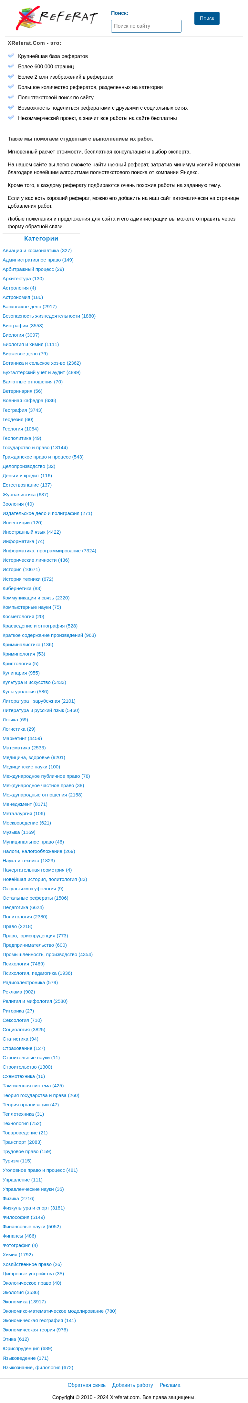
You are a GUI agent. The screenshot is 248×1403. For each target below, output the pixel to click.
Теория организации (31, 1104)
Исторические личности (36, 560)
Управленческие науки (33, 1189)
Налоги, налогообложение (39, 851)
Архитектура (23, 278)
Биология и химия (31, 344)
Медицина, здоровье (34, 757)
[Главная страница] (57, 18)
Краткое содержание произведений (49, 635)
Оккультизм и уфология (33, 888)
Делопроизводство (29, 466)
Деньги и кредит (27, 475)
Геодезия (18, 419)
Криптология (20, 663)
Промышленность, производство (48, 954)
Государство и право (35, 447)
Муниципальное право (33, 842)
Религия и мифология (35, 1001)
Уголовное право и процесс (40, 1170)
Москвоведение (27, 822)
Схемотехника (24, 1076)
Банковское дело (30, 306)
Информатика (23, 541)
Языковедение (25, 1358)
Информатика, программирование (49, 550)
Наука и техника (29, 860)
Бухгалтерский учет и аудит (42, 372)
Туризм (17, 1160)
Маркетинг (22, 738)
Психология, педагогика (37, 973)
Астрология (19, 288)
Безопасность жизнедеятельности (49, 316)
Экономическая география (39, 1320)
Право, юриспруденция (35, 935)
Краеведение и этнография (40, 625)
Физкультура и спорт (34, 1207)
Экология (21, 1292)
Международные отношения (43, 794)
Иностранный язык (32, 532)
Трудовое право (27, 1151)
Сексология (22, 1020)
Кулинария (21, 673)
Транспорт (22, 1142)
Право (17, 926)
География (23, 410)
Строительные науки (31, 1057)
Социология (24, 1029)
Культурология (25, 691)
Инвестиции (23, 522)
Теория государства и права (41, 1095)
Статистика (20, 1039)
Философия (24, 1217)
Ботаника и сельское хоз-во (42, 363)
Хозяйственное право (32, 1264)
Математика (24, 747)
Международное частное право (43, 785)
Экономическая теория (35, 1329)
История (21, 569)
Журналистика (25, 494)
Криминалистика (28, 644)
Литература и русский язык (41, 710)
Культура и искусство (34, 682)
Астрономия (23, 297)
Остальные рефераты (35, 898)
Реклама (19, 991)
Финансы (19, 1236)
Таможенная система (33, 1085)
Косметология (23, 616)
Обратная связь (86, 1385)
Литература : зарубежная (39, 701)
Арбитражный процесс (33, 269)
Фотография (20, 1245)
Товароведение (25, 1132)
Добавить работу (132, 1385)
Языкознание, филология (38, 1367)
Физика (19, 1198)
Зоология (18, 504)
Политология (25, 916)
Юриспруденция (27, 1348)
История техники (28, 579)
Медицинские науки (31, 766)
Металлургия (24, 813)
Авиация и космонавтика (37, 250)
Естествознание (27, 485)
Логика (15, 719)
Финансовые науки (32, 1226)
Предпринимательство (35, 945)
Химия (18, 1254)
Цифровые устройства (33, 1273)
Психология (24, 963)
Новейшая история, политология (45, 879)
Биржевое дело (25, 353)
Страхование (24, 1048)
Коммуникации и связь (36, 597)
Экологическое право (32, 1283)
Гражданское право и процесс (43, 456)
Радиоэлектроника (30, 982)
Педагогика (23, 907)
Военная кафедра (29, 400)
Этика (16, 1339)
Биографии (23, 325)
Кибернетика (22, 588)
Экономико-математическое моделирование (60, 1311)
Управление (23, 1179)
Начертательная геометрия (37, 870)
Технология (22, 1123)
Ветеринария (22, 391)
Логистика (19, 729)
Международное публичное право (46, 776)
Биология (21, 335)
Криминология (24, 654)
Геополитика (22, 438)
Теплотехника (23, 1114)
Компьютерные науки (32, 607)
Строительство (27, 1067)
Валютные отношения (33, 381)
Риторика (18, 1010)
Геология (21, 428)
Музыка (19, 832)
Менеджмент (25, 804)
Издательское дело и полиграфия (47, 513)
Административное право (38, 259)
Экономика (24, 1301)
